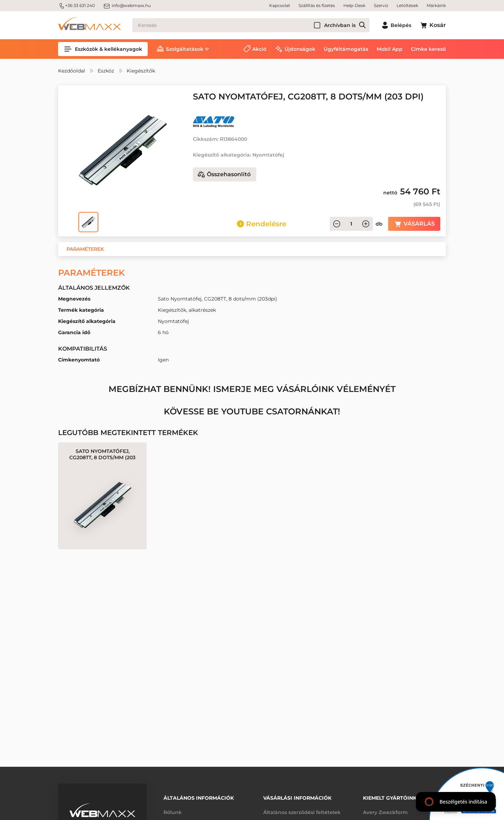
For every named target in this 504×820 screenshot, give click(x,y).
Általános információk (198, 798)
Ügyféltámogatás (346, 49)
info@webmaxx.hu (127, 5)
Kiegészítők (141, 71)
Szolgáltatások (184, 49)
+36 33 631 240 (76, 5)
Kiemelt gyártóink (389, 798)
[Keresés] (251, 25)
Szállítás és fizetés (317, 5)
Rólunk (172, 812)
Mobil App (389, 49)
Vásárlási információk (297, 798)
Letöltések (407, 5)
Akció (259, 49)
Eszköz (106, 71)
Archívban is (340, 25)
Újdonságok (300, 49)
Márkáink (436, 5)
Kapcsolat (279, 5)
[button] (85, 249)
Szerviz (381, 5)
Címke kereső (428, 49)
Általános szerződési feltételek (302, 812)
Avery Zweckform (385, 812)
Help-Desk (354, 5)
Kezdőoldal (71, 71)
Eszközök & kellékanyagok (103, 49)
